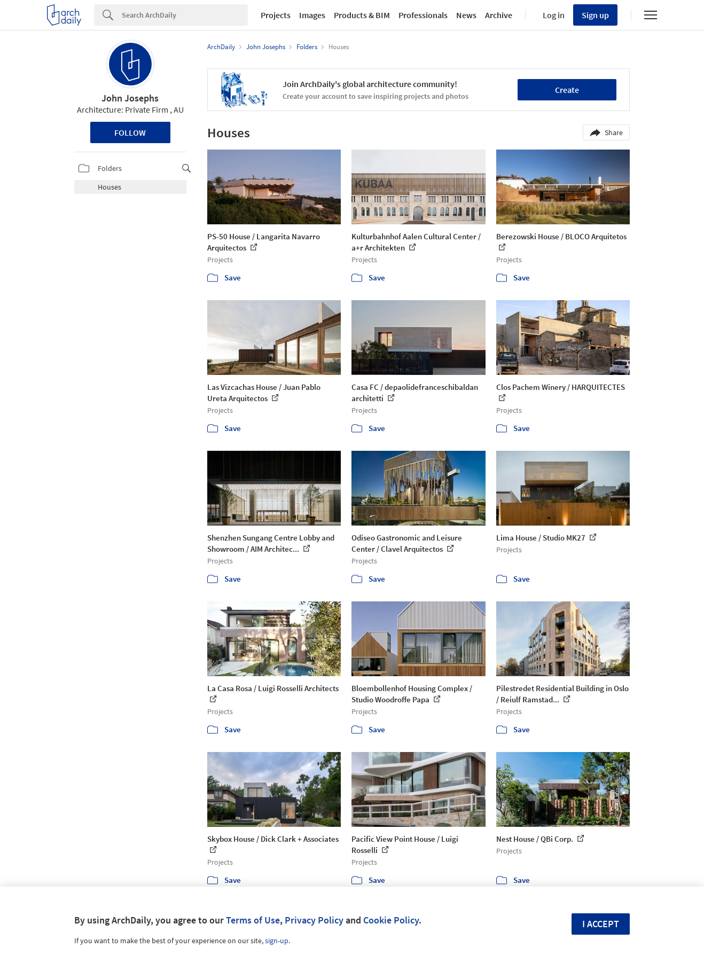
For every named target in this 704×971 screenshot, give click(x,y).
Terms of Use (253, 920)
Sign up (595, 15)
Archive (498, 15)
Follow (130, 132)
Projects (276, 15)
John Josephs (130, 98)
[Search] (185, 15)
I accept (600, 924)
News (466, 15)
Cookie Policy (391, 920)
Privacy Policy (314, 920)
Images (312, 15)
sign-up (276, 940)
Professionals (423, 15)
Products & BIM (362, 15)
